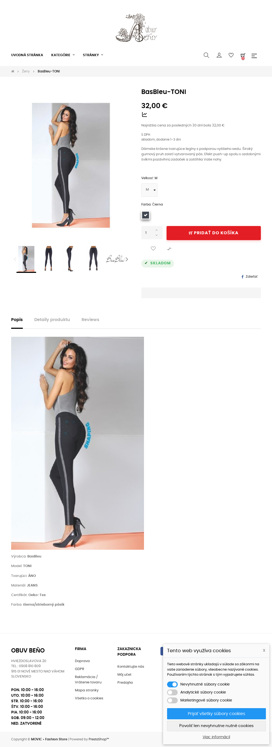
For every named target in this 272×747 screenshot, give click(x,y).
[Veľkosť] (149, 190)
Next (126, 259)
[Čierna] (145, 215)
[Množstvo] (152, 232)
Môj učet (124, 674)
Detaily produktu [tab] (52, 320)
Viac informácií (216, 737)
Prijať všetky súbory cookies (216, 714)
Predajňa (125, 682)
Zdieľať (252, 276)
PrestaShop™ (99, 739)
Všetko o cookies (89, 698)
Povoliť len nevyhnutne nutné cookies (216, 726)
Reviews (90, 320)
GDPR (79, 669)
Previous (15, 259)
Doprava (82, 661)
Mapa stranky (87, 690)
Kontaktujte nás (130, 666)
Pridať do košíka (214, 233)
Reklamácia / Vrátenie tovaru (88, 679)
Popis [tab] (17, 320)
